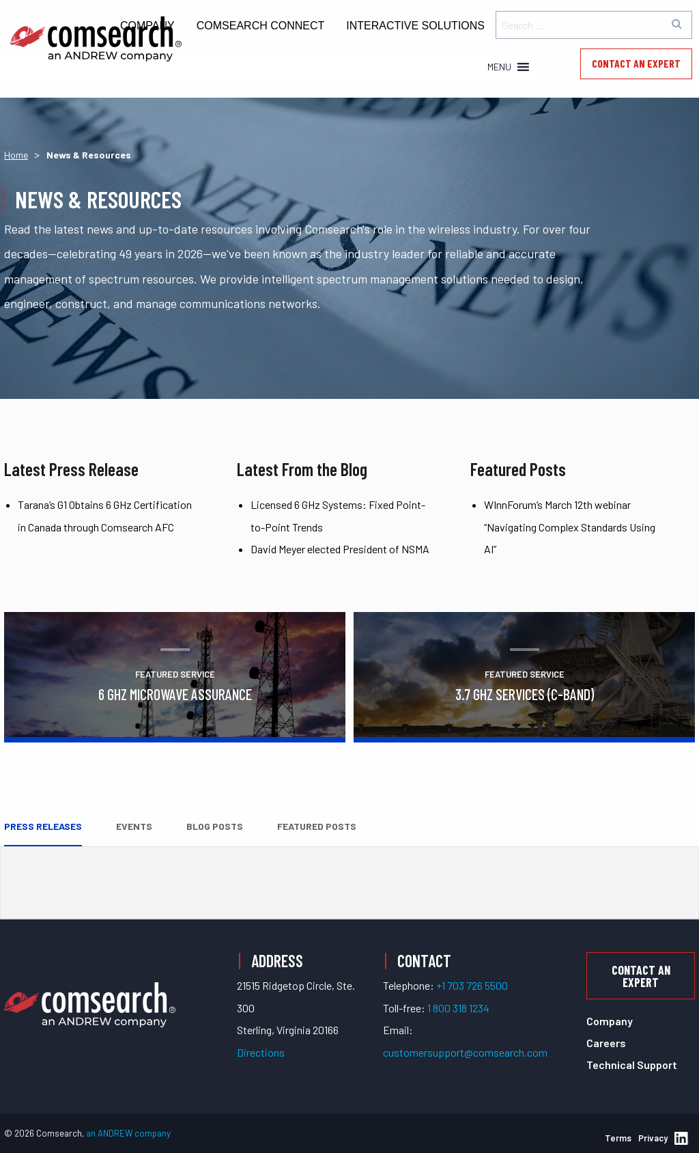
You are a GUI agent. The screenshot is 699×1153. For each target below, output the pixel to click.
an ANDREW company (128, 1133)
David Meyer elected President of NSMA (340, 548)
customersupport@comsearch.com (465, 1052)
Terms (618, 1138)
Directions (261, 1052)
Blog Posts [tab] (214, 826)
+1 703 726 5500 (472, 985)
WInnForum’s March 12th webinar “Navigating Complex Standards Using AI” (569, 526)
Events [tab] (134, 826)
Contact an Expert (636, 63)
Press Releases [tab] (43, 826)
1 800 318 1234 (458, 1007)
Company (609, 1020)
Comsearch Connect (261, 25)
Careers (606, 1042)
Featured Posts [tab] (316, 826)
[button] (499, 67)
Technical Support (631, 1064)
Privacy (653, 1138)
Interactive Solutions (415, 25)
